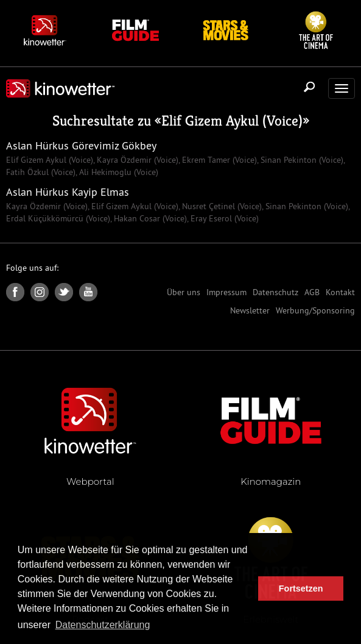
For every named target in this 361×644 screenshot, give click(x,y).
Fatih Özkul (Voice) (40, 171)
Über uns (183, 292)
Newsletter (250, 310)
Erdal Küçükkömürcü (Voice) (58, 218)
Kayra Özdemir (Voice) (136, 159)
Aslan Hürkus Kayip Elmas (67, 192)
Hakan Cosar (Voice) (149, 218)
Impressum (226, 292)
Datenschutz (275, 292)
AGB (312, 292)
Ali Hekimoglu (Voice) (117, 171)
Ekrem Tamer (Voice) (218, 159)
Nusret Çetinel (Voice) (221, 206)
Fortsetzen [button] (301, 588)
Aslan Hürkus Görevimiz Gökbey (81, 145)
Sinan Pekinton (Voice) (300, 159)
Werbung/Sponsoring (315, 310)
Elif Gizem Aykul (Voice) (232, 121)
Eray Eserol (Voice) (223, 218)
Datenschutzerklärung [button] (102, 625)
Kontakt (340, 292)
